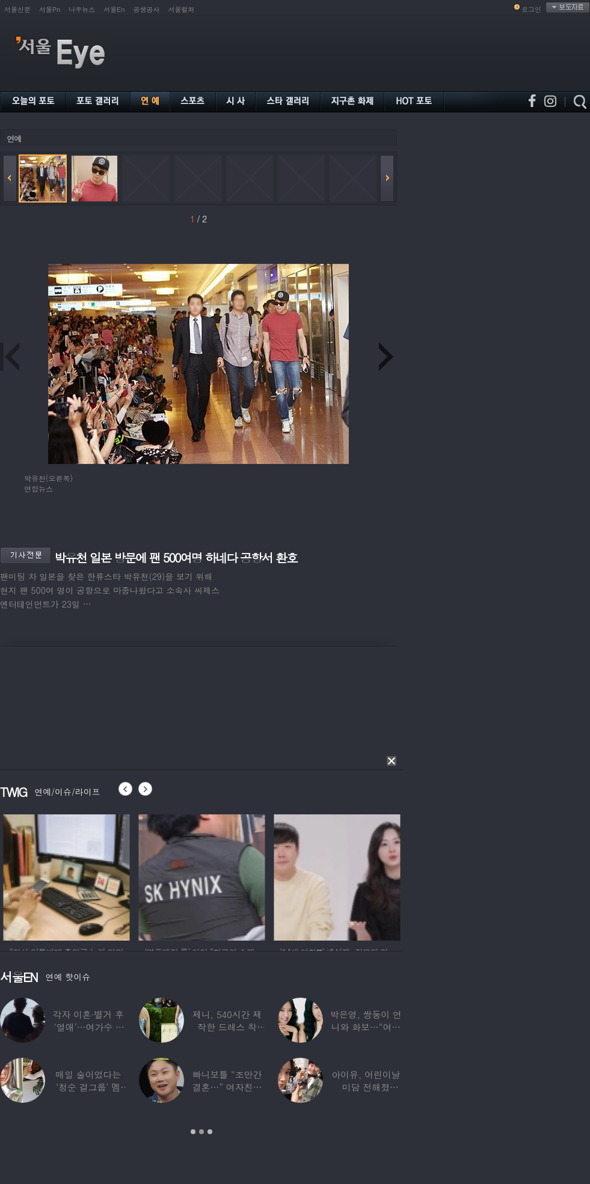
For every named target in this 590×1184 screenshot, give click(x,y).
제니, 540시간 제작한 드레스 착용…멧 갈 (227, 1027)
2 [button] (201, 1131)
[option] (94, 876)
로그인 (531, 9)
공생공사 (147, 9)
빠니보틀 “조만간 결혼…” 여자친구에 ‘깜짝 (227, 1087)
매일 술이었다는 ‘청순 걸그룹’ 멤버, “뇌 (88, 1087)
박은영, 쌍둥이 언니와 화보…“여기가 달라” (366, 1027)
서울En (113, 9)
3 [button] (209, 1131)
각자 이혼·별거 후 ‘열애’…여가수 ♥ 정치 (88, 1027)
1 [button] (193, 1131)
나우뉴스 (82, 9)
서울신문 (17, 9)
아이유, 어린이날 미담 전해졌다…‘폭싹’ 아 (365, 1087)
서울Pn (49, 9)
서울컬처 (181, 9)
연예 (14, 138)
